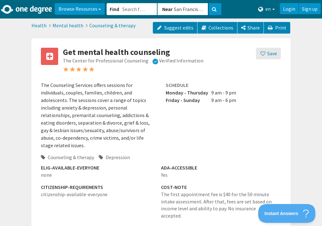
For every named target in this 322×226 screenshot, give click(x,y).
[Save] (268, 53)
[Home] (27, 9)
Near (167, 9)
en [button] (266, 9)
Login (289, 9)
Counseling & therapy (112, 25)
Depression (114, 157)
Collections (217, 27)
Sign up (310, 9)
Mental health (68, 25)
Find (114, 9)
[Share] (250, 28)
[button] (161, 113)
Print (277, 27)
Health (39, 25)
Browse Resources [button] (79, 9)
